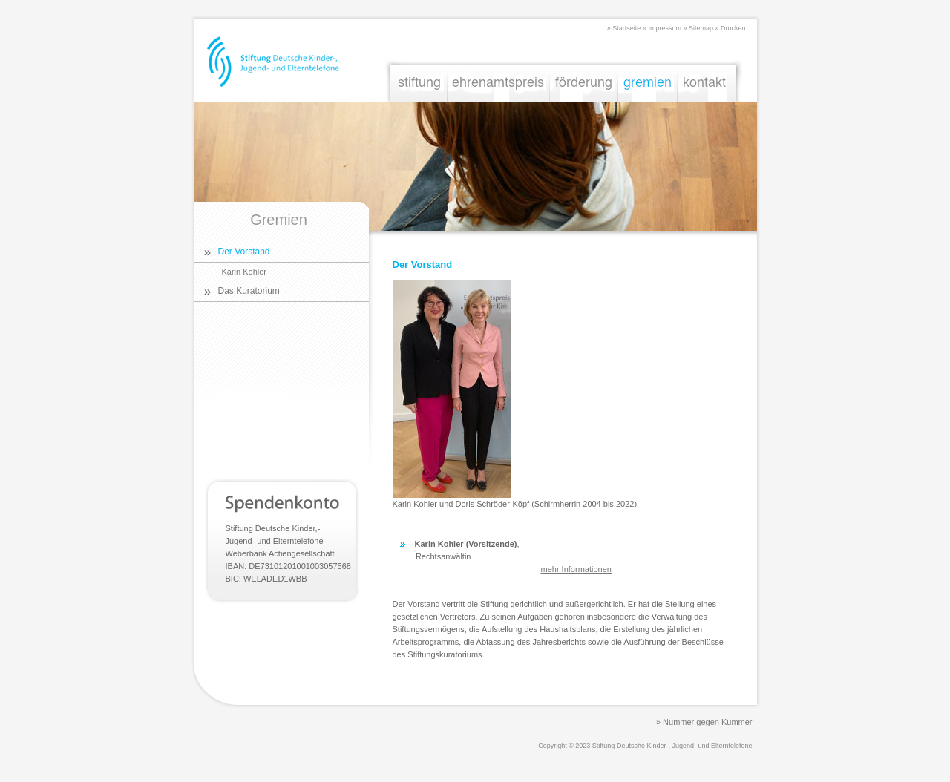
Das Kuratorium (249, 291)
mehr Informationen (576, 569)
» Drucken (730, 28)
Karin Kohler (244, 271)
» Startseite (624, 28)
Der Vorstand (244, 251)
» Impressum (662, 28)
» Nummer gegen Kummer (704, 721)
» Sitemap (698, 28)
